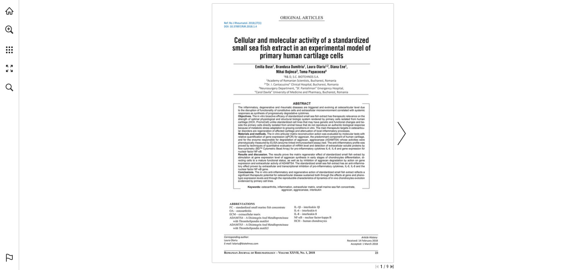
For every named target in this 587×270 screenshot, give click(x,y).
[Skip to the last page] (391, 266)
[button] (9, 29)
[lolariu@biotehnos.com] (245, 243)
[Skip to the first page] (376, 266)
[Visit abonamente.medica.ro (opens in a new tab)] (9, 11)
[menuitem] (9, 39)
